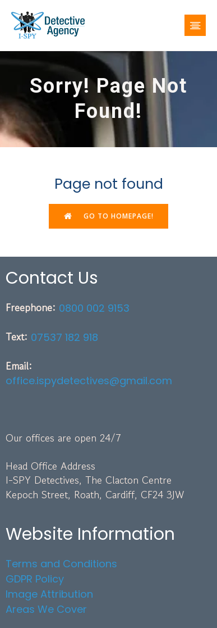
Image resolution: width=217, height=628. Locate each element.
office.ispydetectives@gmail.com (89, 381)
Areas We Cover (46, 609)
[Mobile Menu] (195, 25)
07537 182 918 (64, 337)
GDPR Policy (35, 579)
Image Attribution (49, 594)
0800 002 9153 (94, 308)
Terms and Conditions (61, 564)
